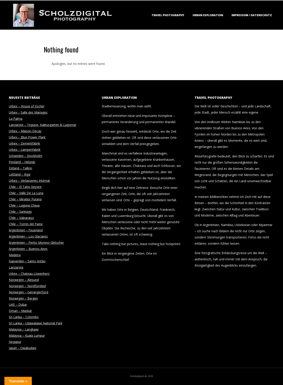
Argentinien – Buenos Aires (28, 249)
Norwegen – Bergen (23, 298)
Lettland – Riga (19, 174)
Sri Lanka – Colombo (24, 317)
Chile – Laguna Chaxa (24, 205)
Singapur (15, 342)
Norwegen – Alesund (24, 280)
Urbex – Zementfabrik (24, 143)
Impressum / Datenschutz (251, 15)
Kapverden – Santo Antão (27, 261)
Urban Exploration (208, 15)
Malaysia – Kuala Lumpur (27, 335)
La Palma (15, 118)
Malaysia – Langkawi (23, 329)
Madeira (15, 255)
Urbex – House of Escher (26, 106)
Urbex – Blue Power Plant (27, 137)
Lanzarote (16, 267)
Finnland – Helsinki (22, 162)
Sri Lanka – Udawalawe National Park (35, 323)
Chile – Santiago (20, 211)
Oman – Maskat (20, 311)
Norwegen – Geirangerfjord (28, 292)
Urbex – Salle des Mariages (28, 112)
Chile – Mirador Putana (25, 199)
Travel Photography (167, 15)
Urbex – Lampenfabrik (24, 149)
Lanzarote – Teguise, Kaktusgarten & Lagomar (42, 125)
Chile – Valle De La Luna (26, 193)
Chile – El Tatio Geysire (25, 187)
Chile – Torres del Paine (26, 224)
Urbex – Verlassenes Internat (29, 180)
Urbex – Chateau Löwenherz (29, 273)
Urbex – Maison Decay (25, 131)
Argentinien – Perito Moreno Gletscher (36, 242)
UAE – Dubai (18, 304)
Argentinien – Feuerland (26, 230)
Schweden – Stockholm (25, 156)
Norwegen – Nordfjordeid (27, 286)
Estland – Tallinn (20, 168)
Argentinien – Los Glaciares (28, 236)
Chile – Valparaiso (21, 218)
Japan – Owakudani (22, 348)
